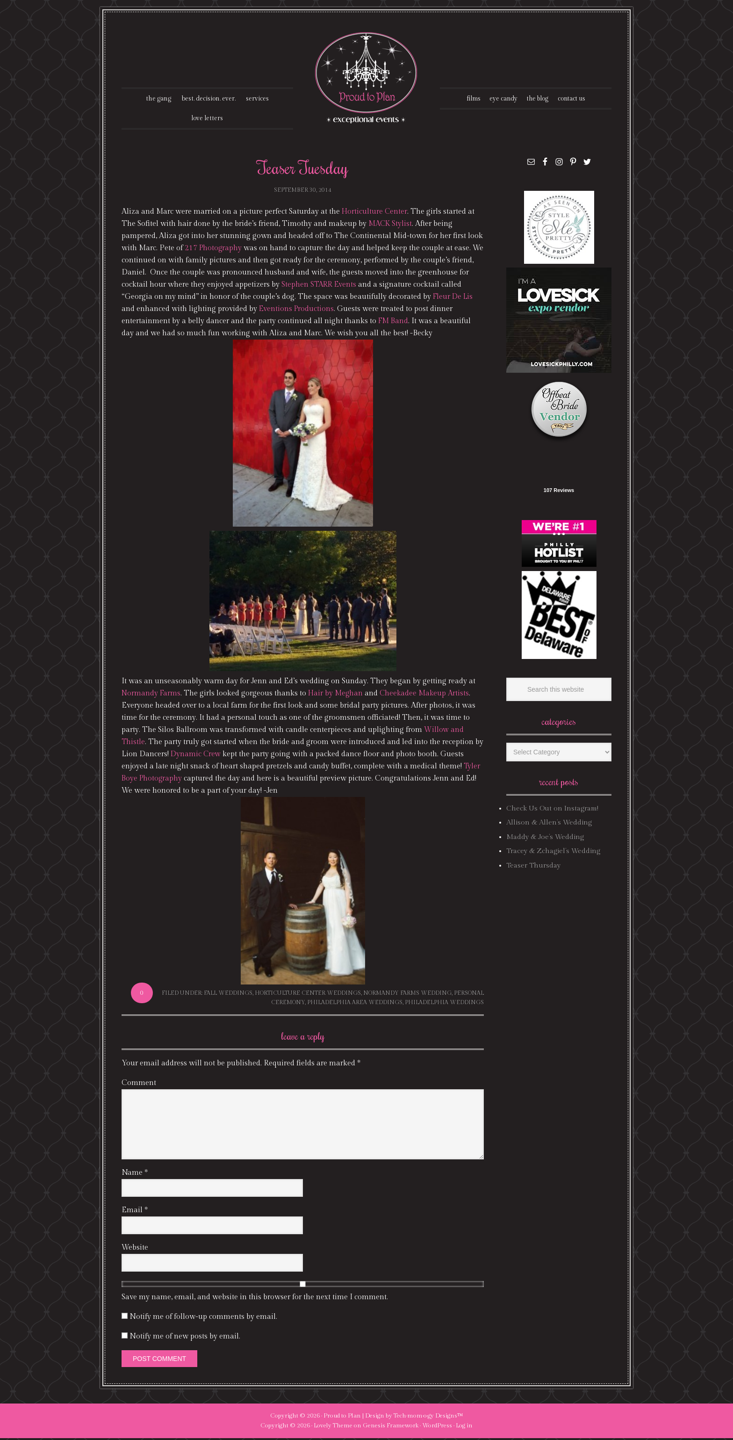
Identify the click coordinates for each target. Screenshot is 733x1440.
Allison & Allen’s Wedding (549, 824)
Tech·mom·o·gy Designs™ (428, 1417)
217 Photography (214, 250)
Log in (464, 1427)
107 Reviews (559, 492)
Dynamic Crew (206, 756)
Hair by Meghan (338, 695)
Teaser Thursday (533, 867)
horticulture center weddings (308, 994)
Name (135, 1174)
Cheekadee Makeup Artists (428, 695)
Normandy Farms (152, 695)
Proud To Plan (366, 78)
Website (135, 1249)
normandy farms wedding (407, 994)
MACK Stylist (390, 225)
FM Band (394, 322)
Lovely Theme (333, 1427)
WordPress (437, 1427)
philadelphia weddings (444, 1003)
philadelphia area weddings (354, 1003)
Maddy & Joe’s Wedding (545, 839)
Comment (139, 1084)
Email (135, 1212)
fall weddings (228, 994)
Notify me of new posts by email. (184, 1338)
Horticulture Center (375, 213)
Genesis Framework (390, 1427)
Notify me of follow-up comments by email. (203, 1318)
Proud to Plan (342, 1417)
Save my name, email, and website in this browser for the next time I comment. (255, 1299)
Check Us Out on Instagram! (552, 810)
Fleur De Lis (454, 298)
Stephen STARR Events (332, 286)
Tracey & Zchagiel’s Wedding (553, 853)
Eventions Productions (297, 310)
